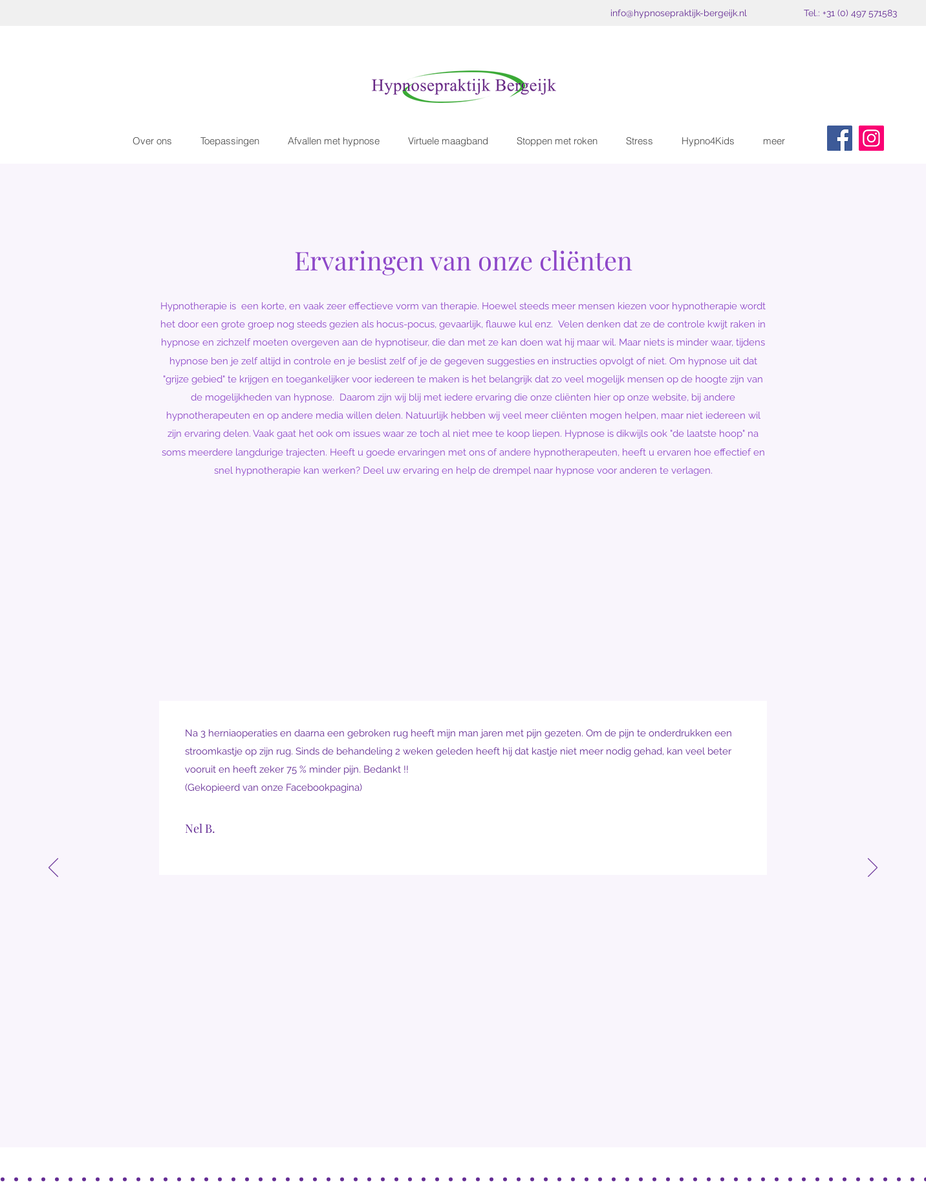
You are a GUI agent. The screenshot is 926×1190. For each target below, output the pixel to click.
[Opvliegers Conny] (491, 1179)
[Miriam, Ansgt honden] (519, 1179)
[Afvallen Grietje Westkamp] (111, 1179)
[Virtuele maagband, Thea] (817, 1179)
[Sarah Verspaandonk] (722, 1179)
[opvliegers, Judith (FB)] (899, 1179)
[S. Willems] (315, 1179)
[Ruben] (668, 1179)
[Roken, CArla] (165, 1179)
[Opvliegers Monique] (600, 1179)
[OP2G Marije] (423, 1179)
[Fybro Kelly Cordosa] (57, 1179)
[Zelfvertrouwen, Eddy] (383, 1179)
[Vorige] (53, 868)
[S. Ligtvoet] (641, 1179)
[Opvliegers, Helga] (844, 1179)
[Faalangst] (152, 1179)
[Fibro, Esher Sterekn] (885, 1179)
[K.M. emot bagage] (573, 1179)
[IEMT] (342, 1179)
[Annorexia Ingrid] (872, 1179)
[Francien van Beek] (763, 1179)
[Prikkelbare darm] (614, 1179)
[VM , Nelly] (912, 1179)
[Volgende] (873, 868)
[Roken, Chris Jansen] (274, 1179)
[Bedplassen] (193, 1179)
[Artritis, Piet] (328, 1179)
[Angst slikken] (478, 1179)
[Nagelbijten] (261, 1179)
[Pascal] (301, 1179)
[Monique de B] (709, 1179)
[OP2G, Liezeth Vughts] (43, 1179)
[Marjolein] (654, 1179)
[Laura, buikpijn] (410, 1179)
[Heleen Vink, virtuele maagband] (831, 1179)
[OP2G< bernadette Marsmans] (3, 1179)
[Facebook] (839, 138)
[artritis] (790, 1179)
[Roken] (464, 1179)
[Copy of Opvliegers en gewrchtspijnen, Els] (749, 1179)
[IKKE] (505, 1179)
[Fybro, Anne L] (437, 1179)
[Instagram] (871, 138)
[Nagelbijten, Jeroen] (125, 1179)
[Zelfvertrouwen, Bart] (220, 1179)
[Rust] (70, 1179)
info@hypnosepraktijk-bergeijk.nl (678, 13)
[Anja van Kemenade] (777, 1179)
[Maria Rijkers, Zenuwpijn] (804, 1179)
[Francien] (695, 1179)
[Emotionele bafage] (16, 1179)
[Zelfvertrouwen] (396, 1179)
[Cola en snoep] (30, 1179)
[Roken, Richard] (288, 1179)
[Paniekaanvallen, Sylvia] (356, 1179)
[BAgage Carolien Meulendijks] (84, 1179)
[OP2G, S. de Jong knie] (586, 1179)
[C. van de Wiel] (559, 1179)
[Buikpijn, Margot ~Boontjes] (98, 1179)
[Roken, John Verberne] (138, 1179)
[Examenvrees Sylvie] (247, 1179)
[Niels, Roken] (532, 1179)
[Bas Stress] (369, 1179)
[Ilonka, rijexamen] (546, 1179)
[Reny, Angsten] (858, 1179)
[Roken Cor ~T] (233, 1179)
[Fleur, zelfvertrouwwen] (206, 1179)
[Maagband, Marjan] (179, 1179)
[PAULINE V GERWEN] (736, 1179)
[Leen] (682, 1179)
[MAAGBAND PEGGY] (451, 1179)
